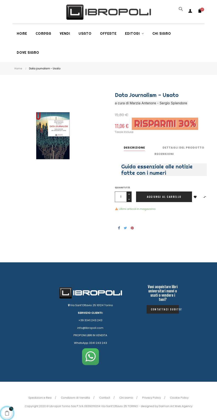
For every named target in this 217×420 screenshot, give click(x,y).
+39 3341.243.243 (90, 320)
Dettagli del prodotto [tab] (183, 148)
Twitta (125, 227)
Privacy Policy (151, 398)
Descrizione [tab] (134, 148)
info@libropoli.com (90, 328)
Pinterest (132, 227)
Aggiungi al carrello (164, 196)
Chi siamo (126, 398)
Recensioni (164, 154)
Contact (104, 398)
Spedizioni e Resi (40, 398)
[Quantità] (121, 196)
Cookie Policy (179, 398)
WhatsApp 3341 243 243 (90, 343)
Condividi (119, 227)
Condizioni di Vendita (75, 398)
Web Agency (183, 406)
